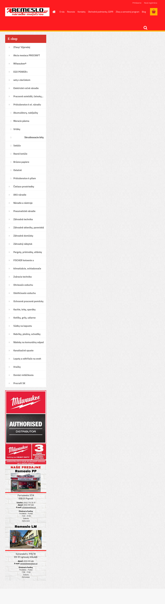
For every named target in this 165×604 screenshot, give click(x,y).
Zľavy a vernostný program (127, 11)
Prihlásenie (136, 2)
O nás (62, 11)
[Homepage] (53, 11)
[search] (145, 28)
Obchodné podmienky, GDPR (100, 11)
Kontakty (81, 11)
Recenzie (71, 11)
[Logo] (27, 12)
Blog (144, 11)
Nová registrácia (150, 2)
